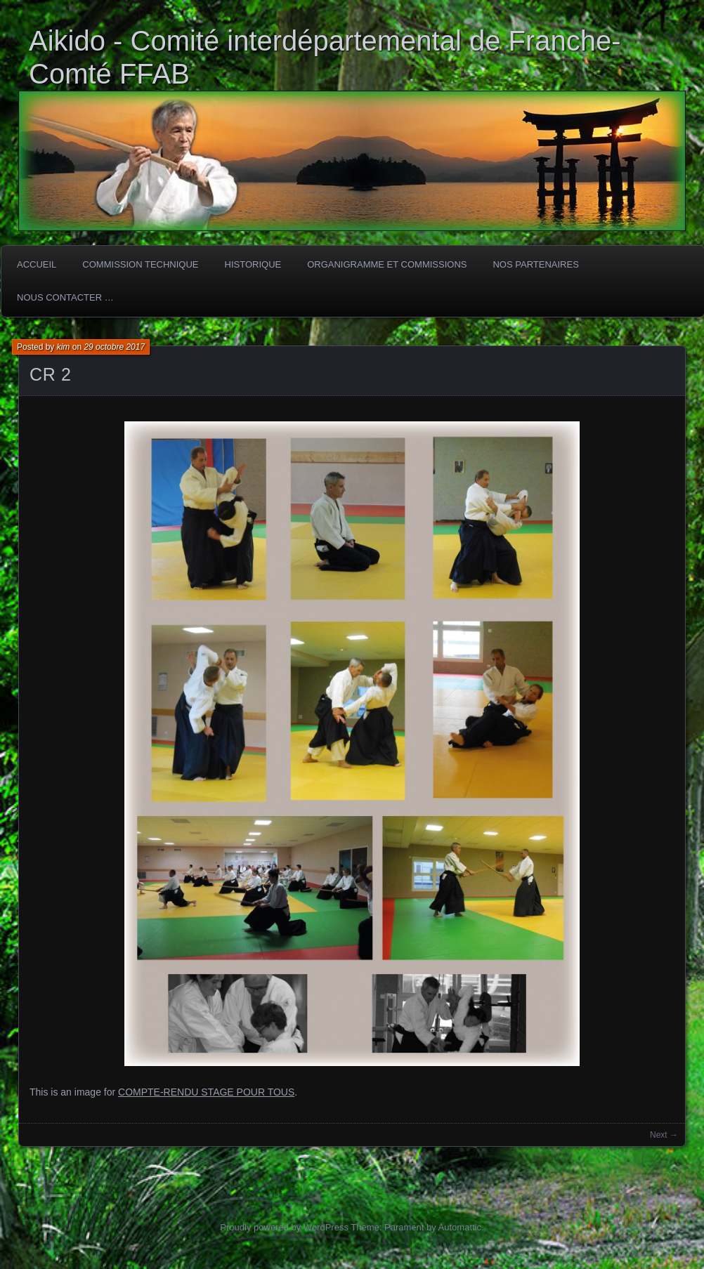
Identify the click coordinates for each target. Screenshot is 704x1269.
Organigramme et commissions (387, 264)
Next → (664, 1135)
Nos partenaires (535, 264)
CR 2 (50, 374)
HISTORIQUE (253, 264)
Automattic (459, 1227)
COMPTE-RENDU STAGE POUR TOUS (206, 1092)
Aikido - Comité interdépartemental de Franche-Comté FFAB (325, 57)
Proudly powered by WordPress (284, 1227)
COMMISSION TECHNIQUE (140, 264)
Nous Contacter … (65, 297)
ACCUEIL (36, 264)
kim (63, 347)
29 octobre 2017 (114, 347)
